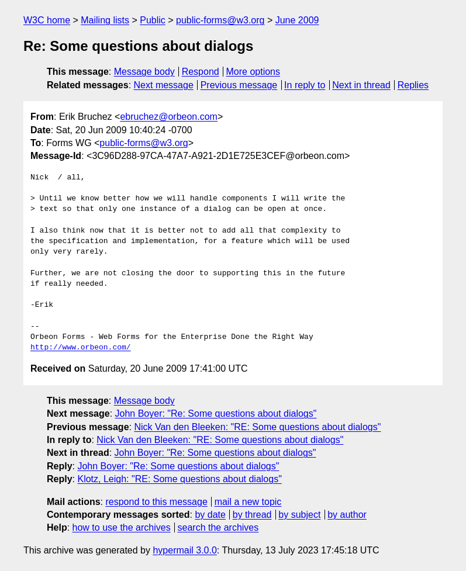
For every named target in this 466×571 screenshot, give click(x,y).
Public (152, 20)
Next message (164, 85)
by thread (252, 515)
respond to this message (156, 502)
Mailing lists (105, 20)
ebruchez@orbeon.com (169, 117)
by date (210, 515)
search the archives (218, 527)
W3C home (46, 20)
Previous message (239, 85)
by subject (299, 515)
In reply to (304, 85)
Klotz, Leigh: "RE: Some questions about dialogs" (179, 479)
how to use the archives (122, 527)
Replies (413, 85)
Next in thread (361, 85)
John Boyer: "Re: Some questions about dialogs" (216, 413)
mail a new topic (248, 502)
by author (347, 515)
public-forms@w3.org (220, 20)
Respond (200, 72)
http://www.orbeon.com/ (80, 347)
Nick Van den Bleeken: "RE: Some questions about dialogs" (257, 427)
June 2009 (297, 20)
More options (253, 72)
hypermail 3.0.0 (184, 550)
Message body (144, 72)
